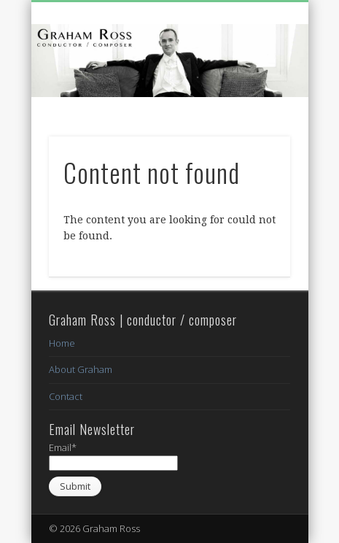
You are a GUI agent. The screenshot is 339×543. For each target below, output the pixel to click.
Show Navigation (254, 130)
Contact (65, 396)
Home (62, 343)
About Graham (80, 369)
